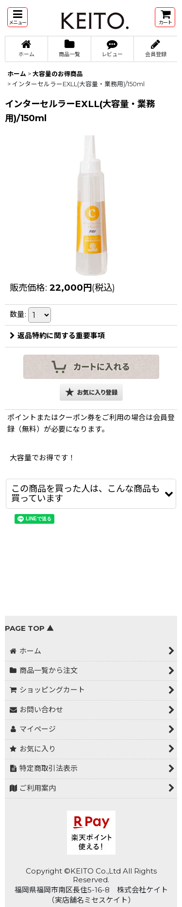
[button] (17, 17)
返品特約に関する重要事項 (57, 335)
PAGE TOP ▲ (29, 628)
